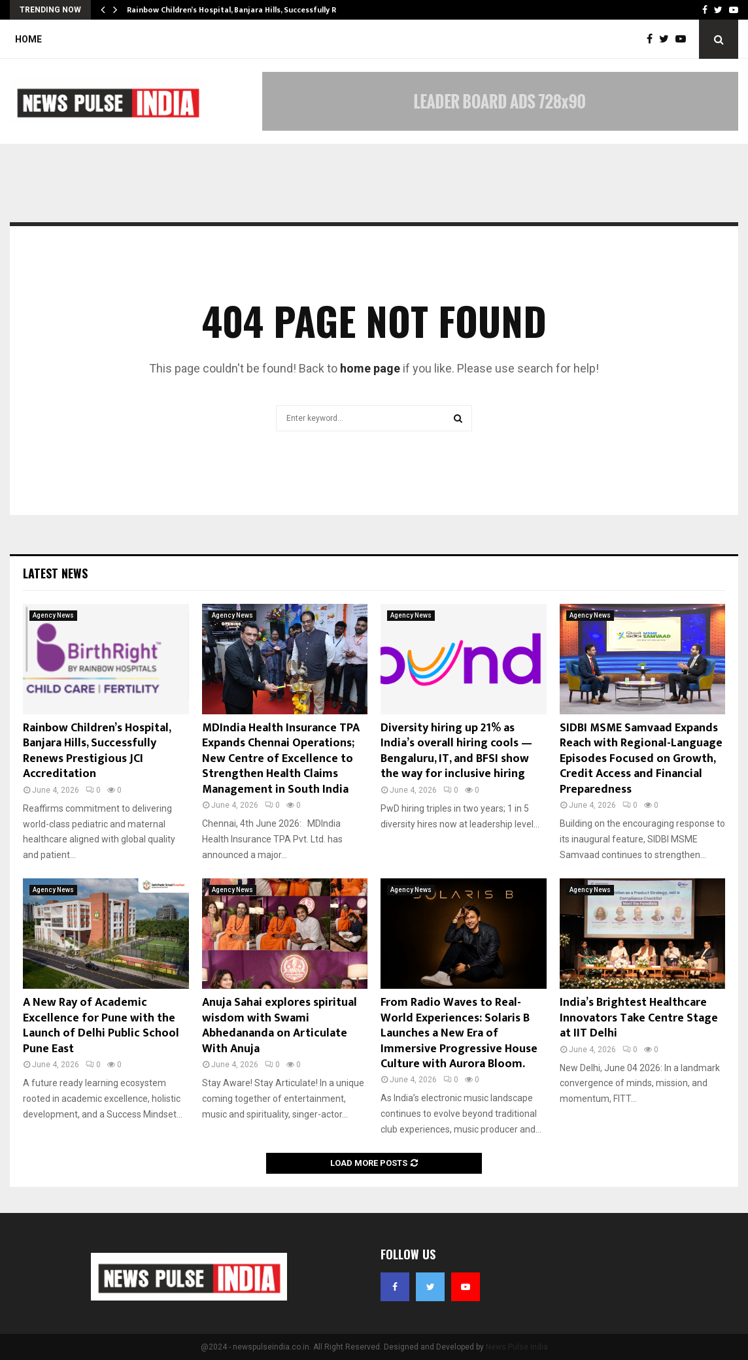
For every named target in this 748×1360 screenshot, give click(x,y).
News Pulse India (517, 1347)
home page (370, 368)
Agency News (53, 615)
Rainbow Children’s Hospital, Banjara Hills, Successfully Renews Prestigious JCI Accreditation (97, 751)
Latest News (55, 573)
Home (28, 39)
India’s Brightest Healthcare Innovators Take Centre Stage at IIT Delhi (639, 1018)
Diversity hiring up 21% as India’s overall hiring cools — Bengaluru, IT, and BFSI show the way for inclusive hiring (456, 751)
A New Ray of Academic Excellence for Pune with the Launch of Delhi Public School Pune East (101, 1025)
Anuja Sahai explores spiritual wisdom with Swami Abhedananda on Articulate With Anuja (279, 1025)
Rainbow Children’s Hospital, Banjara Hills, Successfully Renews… (246, 9)
